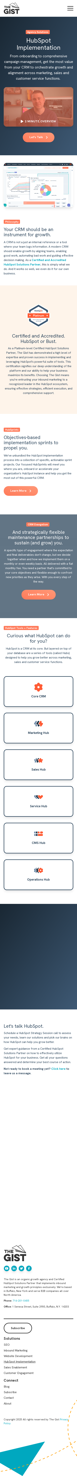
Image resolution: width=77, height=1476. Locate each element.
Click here (58, 1069)
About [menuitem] (7, 1403)
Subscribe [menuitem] (10, 1392)
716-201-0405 (21, 1300)
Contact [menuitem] (9, 1398)
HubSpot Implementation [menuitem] (20, 1362)
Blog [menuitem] (7, 1386)
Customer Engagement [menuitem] (19, 1373)
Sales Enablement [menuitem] (15, 1367)
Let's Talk (38, 137)
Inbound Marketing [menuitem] (16, 1350)
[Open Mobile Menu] (70, 8)
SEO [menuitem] (7, 1345)
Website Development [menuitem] (18, 1356)
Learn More (20, 491)
